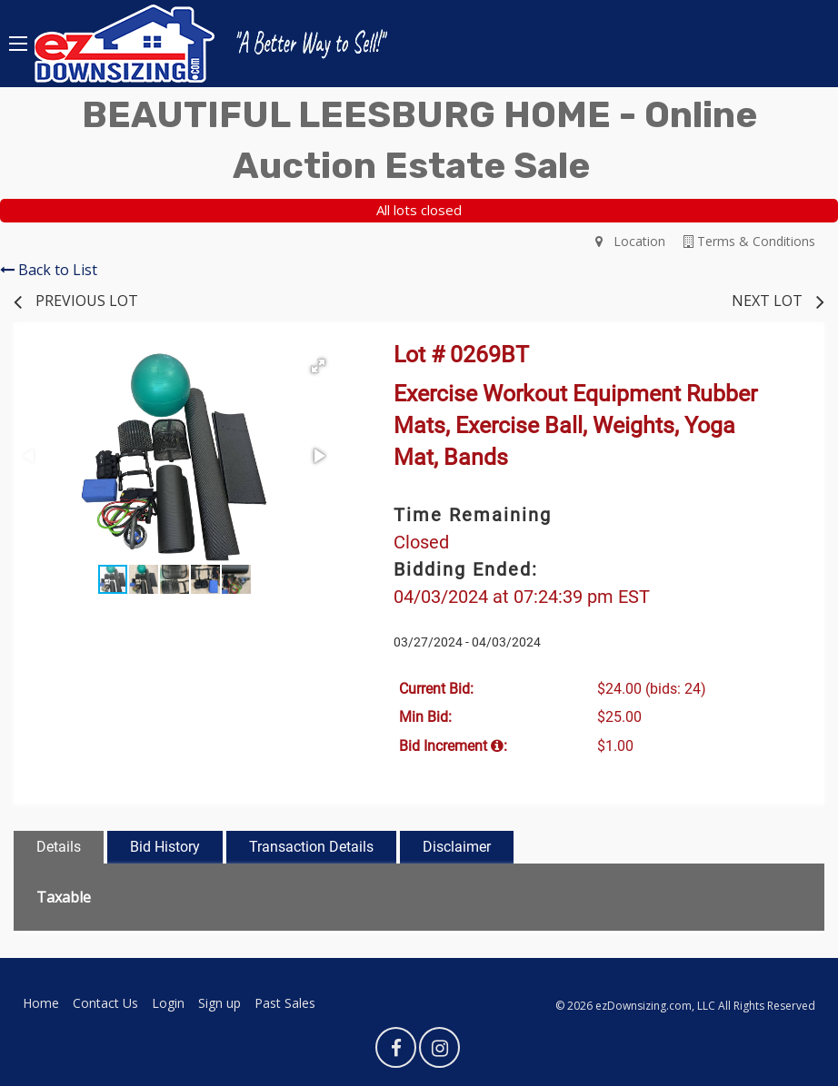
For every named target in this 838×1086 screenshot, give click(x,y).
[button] (318, 365)
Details (58, 846)
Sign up (219, 1003)
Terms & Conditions (749, 241)
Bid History (165, 846)
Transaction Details (311, 846)
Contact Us (105, 1003)
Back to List (48, 270)
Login (168, 1003)
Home (41, 1003)
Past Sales (284, 1003)
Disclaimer (457, 846)
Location (630, 241)
